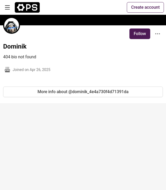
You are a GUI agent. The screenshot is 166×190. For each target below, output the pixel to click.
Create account (145, 7)
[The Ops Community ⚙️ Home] (27, 7)
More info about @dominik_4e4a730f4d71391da (82, 91)
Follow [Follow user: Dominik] (140, 33)
